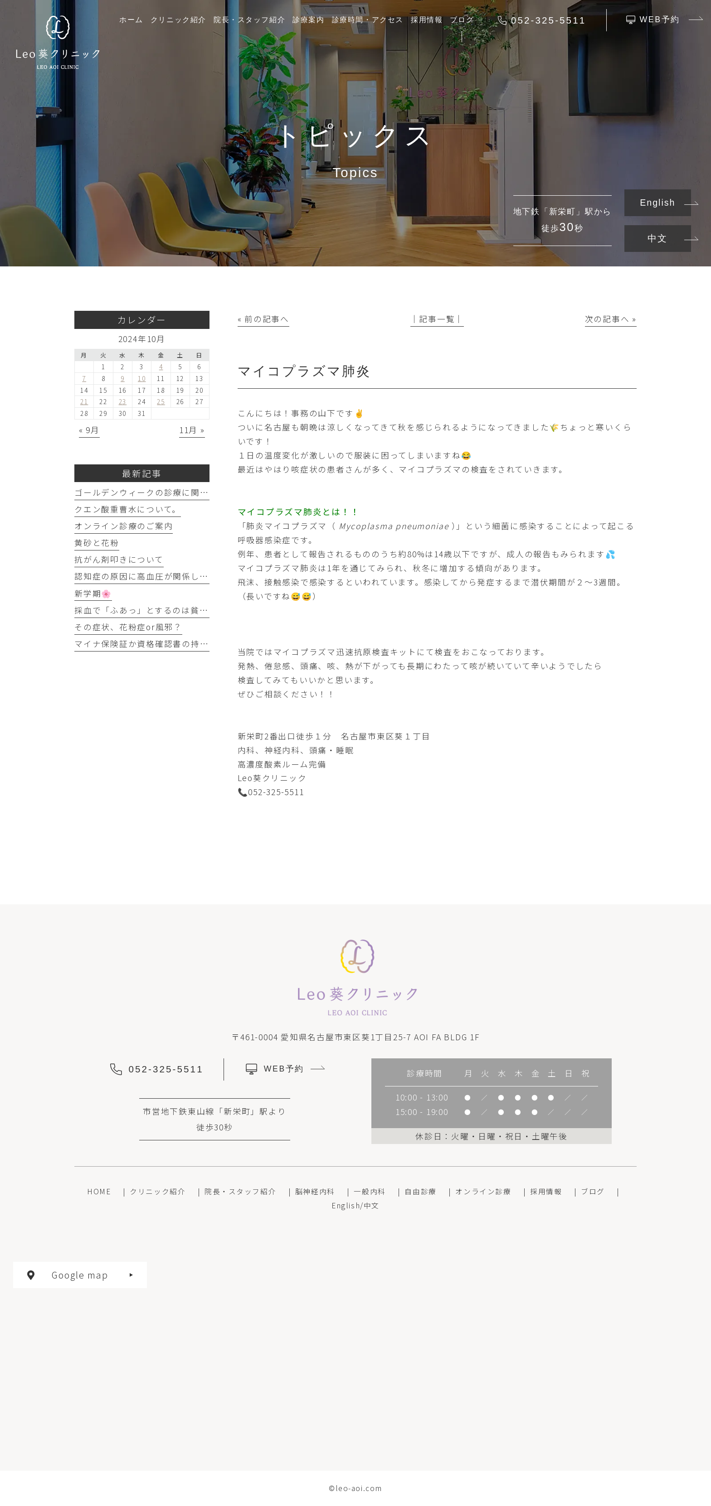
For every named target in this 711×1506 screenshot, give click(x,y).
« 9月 (89, 429)
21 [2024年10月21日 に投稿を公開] (84, 401)
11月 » (192, 429)
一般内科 (369, 1191)
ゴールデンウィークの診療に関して (145, 492)
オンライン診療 (483, 1191)
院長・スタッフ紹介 (240, 1191)
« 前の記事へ (263, 318)
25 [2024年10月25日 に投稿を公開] (161, 401)
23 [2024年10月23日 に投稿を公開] (123, 401)
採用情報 (546, 1191)
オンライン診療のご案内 (123, 525)
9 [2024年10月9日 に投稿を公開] (123, 378)
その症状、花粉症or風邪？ (128, 626)
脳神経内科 (315, 1191)
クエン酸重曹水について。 (127, 509)
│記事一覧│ (437, 318)
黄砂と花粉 (96, 542)
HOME (99, 1191)
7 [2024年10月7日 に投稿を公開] (84, 378)
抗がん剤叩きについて (119, 559)
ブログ (593, 1191)
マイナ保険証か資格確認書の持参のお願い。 (163, 643)
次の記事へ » (611, 318)
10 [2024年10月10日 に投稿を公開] (142, 378)
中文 (657, 238)
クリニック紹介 (157, 1191)
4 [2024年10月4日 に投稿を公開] (161, 366)
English (657, 203)
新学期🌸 (93, 593)
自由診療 (420, 1191)
